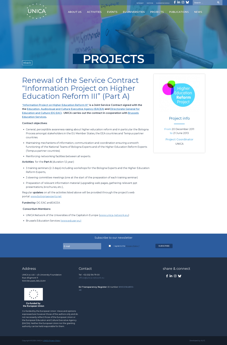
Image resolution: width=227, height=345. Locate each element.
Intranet (140, 3)
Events (112, 12)
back (27, 62)
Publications (179, 12)
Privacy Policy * (132, 246)
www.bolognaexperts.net (46, 196)
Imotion (150, 3)
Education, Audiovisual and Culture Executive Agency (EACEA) (65, 109)
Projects (157, 12)
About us (75, 12)
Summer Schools (162, 3)
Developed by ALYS (197, 341)
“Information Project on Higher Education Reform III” (55, 105)
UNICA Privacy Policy (51, 341)
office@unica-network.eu (91, 277)
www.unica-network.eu (114, 215)
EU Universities (134, 12)
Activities (94, 12)
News (198, 12)
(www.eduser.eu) (70, 220)
